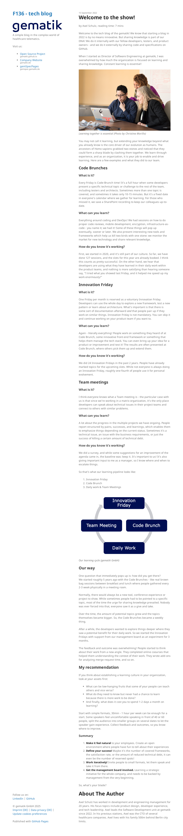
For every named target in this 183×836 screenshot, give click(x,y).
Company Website (41, 61)
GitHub (30, 798)
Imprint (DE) (20, 810)
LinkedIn (18, 798)
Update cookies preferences (30, 813)
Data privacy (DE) (41, 810)
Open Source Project (41, 55)
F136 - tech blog (32, 13)
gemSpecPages (41, 68)
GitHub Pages (40, 821)
